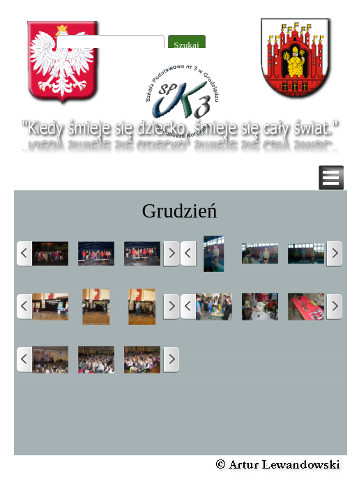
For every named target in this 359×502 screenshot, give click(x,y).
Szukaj (186, 45)
